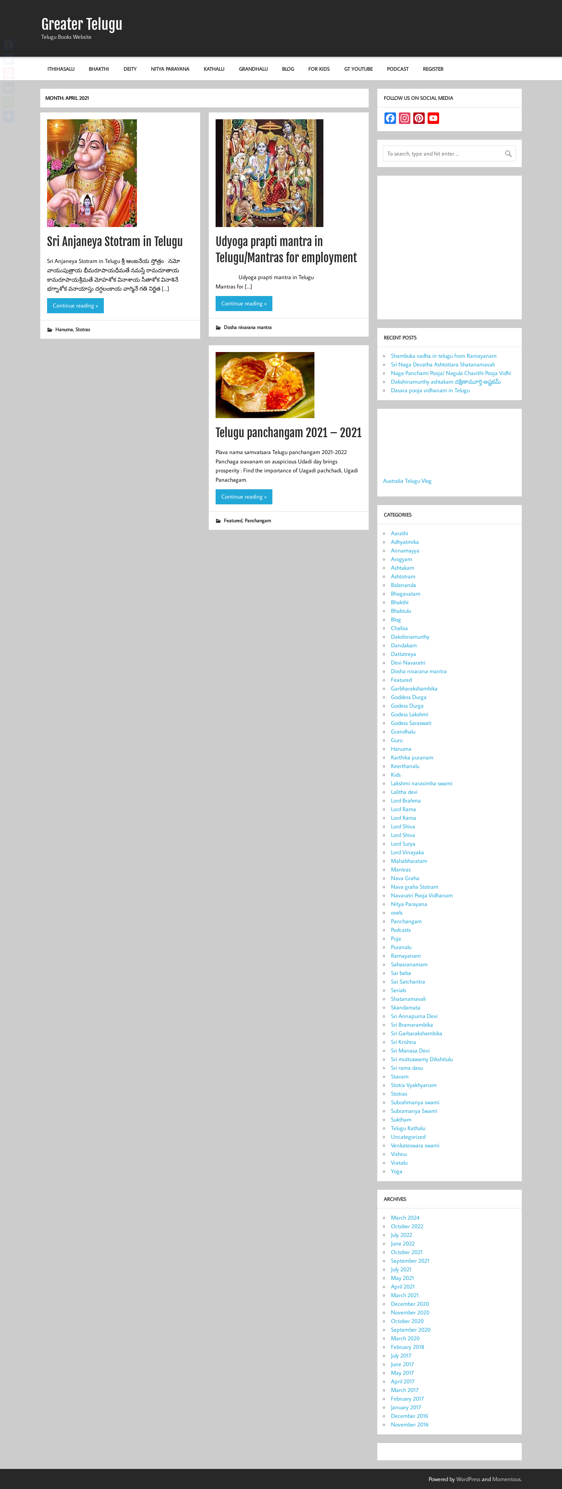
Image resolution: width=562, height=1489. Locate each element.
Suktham (401, 1119)
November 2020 (410, 1312)
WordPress (468, 1479)
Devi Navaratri (408, 662)
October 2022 (407, 1226)
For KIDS (319, 68)
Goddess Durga (409, 696)
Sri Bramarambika (412, 1024)
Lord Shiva (403, 826)
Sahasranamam (409, 964)
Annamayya (405, 550)
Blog (288, 68)
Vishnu (399, 1153)
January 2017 (406, 1407)
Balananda (403, 584)
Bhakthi (99, 68)
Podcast (398, 68)
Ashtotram (403, 576)
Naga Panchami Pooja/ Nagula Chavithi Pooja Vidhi (451, 372)
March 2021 (405, 1295)
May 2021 (402, 1277)
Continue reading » (75, 305)
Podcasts (401, 929)
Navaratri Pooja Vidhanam (422, 895)
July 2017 (401, 1355)
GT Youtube (358, 68)
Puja (396, 938)
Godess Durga (407, 705)
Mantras (401, 869)
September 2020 (410, 1329)
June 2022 (403, 1243)
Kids (396, 774)
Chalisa (399, 628)
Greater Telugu (82, 24)
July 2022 (401, 1234)
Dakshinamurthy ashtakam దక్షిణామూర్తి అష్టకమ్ (446, 381)
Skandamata (405, 1007)
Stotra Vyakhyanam (414, 1084)
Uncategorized (408, 1136)
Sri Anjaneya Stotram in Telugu (115, 242)
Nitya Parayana (170, 68)
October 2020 (407, 1320)
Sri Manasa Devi (410, 1050)
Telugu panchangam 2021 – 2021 (288, 433)
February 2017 (407, 1398)
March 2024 (405, 1217)
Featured (233, 520)
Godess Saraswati (411, 722)
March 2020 (405, 1338)
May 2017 (402, 1372)
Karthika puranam (412, 757)
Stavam (400, 1076)
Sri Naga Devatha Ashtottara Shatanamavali (443, 364)
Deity (130, 68)
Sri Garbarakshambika (416, 1033)
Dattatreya (403, 653)
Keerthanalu (405, 765)
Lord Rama (403, 809)
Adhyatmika (405, 541)
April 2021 (403, 1286)
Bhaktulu (401, 610)
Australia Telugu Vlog (407, 480)
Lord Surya (403, 843)
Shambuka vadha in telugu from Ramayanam (444, 355)
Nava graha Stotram (414, 886)
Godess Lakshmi (409, 714)
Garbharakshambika (414, 688)
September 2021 (410, 1260)
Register (433, 68)
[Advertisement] (449, 249)
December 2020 (410, 1303)
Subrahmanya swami (415, 1102)
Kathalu (214, 68)
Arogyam (401, 559)
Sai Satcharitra (408, 981)
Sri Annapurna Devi (414, 1015)
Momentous (506, 1479)
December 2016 (409, 1415)
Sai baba (401, 972)
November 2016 (410, 1424)
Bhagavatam (405, 593)
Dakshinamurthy (410, 636)
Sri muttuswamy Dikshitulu (422, 1059)
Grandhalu (253, 68)
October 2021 (407, 1252)
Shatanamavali (408, 998)
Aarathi (399, 533)
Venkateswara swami (415, 1145)
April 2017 (403, 1381)
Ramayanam (406, 955)
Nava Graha (405, 878)
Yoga (396, 1171)
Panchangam (258, 520)
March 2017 (405, 1389)
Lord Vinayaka (407, 852)
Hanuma (64, 329)
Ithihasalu (60, 68)
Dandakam (404, 645)
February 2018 (407, 1346)
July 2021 (401, 1269)
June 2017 (402, 1364)
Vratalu (399, 1162)
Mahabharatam (409, 860)
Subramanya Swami (414, 1110)
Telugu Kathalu (408, 1128)
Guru (396, 740)
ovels (396, 912)
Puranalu (401, 947)
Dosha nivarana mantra (248, 327)
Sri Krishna (403, 1041)
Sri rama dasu (407, 1067)
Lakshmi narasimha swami (421, 783)
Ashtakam (402, 567)
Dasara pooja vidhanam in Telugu (430, 390)
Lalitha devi (404, 791)
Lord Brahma (406, 800)
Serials (398, 990)
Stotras (82, 329)
